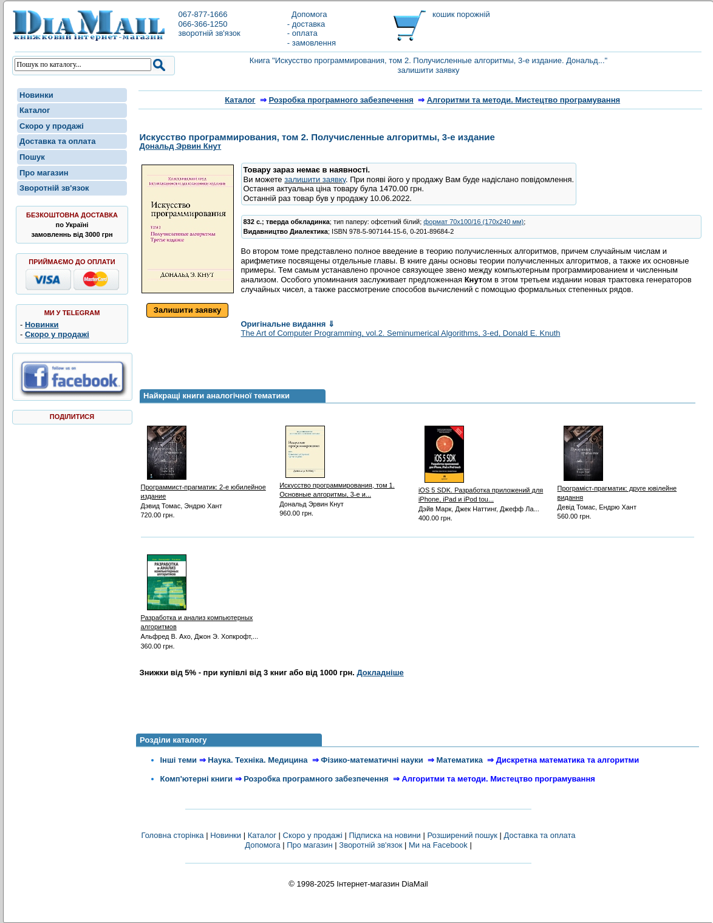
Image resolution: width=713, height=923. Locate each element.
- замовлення (311, 42)
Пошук (32, 157)
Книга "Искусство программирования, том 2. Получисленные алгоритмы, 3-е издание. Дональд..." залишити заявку (428, 65)
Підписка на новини (386, 835)
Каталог (34, 110)
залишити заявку (315, 179)
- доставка (306, 24)
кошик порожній (461, 14)
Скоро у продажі (51, 126)
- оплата (302, 33)
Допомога (307, 14)
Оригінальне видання (288, 324)
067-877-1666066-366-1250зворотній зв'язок (209, 24)
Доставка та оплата (57, 141)
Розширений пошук (462, 835)
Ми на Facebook (438, 845)
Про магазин (44, 172)
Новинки (36, 95)
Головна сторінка (172, 835)
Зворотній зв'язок (54, 187)
